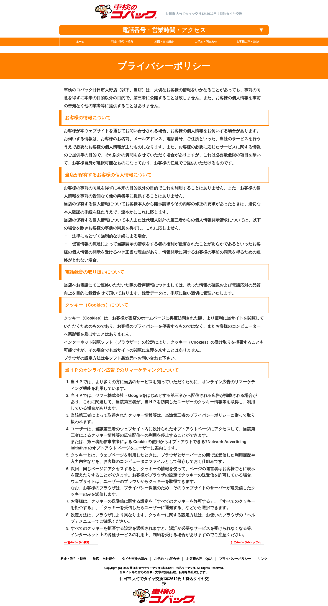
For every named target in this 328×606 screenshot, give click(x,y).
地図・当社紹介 (104, 558)
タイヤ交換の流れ (134, 558)
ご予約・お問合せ (166, 558)
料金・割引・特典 (73, 558)
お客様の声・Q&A (199, 558)
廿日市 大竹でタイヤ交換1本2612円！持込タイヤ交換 (162, 568)
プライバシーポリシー (235, 558)
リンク (262, 558)
